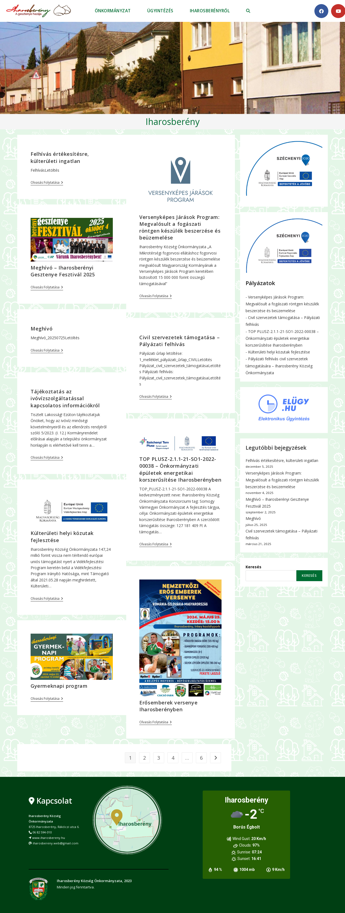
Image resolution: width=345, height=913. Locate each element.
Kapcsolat (54, 800)
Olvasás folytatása (47, 183)
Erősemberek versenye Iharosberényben (168, 706)
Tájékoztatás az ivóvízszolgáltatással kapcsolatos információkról (65, 398)
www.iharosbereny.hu (48, 838)
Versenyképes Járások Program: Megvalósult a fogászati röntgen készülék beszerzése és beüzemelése (179, 227)
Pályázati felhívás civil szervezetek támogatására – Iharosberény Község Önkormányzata (279, 365)
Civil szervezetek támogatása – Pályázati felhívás (179, 340)
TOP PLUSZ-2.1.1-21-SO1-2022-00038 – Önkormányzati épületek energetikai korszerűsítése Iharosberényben (180, 469)
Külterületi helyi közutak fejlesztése (279, 352)
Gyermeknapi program (59, 686)
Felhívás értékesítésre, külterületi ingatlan (60, 157)
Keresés (253, 566)
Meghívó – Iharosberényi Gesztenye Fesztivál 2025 (63, 271)
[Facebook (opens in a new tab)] (321, 11)
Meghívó (41, 328)
